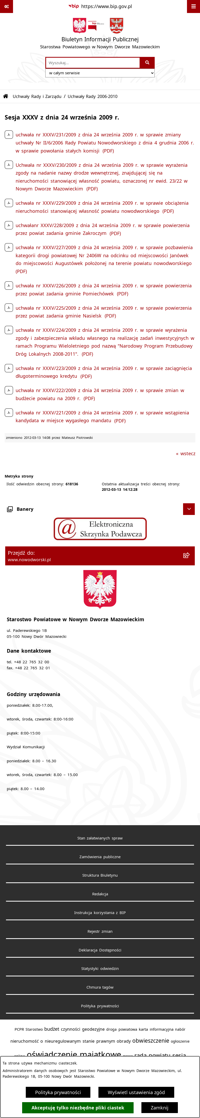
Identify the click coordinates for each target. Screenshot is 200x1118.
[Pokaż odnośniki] (6, 6)
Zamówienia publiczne (100, 856)
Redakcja (100, 893)
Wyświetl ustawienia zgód (136, 1092)
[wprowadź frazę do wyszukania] (92, 63)
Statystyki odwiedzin (100, 968)
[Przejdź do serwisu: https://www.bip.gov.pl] (100, 6)
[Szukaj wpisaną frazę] (147, 63)
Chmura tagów (100, 987)
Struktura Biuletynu (100, 875)
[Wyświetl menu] (193, 6)
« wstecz (185, 453)
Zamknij (159, 1107)
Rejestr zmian (100, 931)
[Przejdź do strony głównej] (100, 34)
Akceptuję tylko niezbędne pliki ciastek (78, 1107)
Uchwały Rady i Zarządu (37, 96)
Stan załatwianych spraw (100, 838)
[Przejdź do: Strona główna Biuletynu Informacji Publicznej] (6, 96)
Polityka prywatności (58, 1092)
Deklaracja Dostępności (100, 949)
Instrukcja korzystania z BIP (100, 912)
